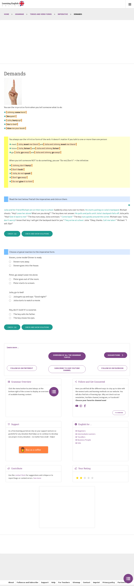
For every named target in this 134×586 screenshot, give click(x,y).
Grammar (19, 14)
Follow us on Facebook (112, 368)
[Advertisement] (67, 42)
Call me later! (109, 220)
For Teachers (64, 584)
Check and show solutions (37, 234)
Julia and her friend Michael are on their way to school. (29, 209)
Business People (84, 440)
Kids (79, 443)
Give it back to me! (17, 216)
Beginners (81, 431)
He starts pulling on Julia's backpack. (102, 209)
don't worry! (9, 220)
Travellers (81, 437)
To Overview (119, 412)
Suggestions (116, 355)
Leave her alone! (24, 213)
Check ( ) (12, 234)
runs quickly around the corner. (96, 216)
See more (37, 479)
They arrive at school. (74, 220)
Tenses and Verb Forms (41, 14)
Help (53, 584)
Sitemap (76, 584)
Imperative (63, 14)
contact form (20, 476)
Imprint (96, 584)
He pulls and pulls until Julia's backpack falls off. (97, 213)
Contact (86, 584)
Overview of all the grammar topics (67, 356)
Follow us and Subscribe (27, 584)
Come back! (67, 216)
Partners (122, 584)
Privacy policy (109, 584)
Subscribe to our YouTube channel (67, 369)
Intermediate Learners (86, 434)
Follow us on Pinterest (21, 368)
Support (45, 584)
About (11, 584)
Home (6, 14)
